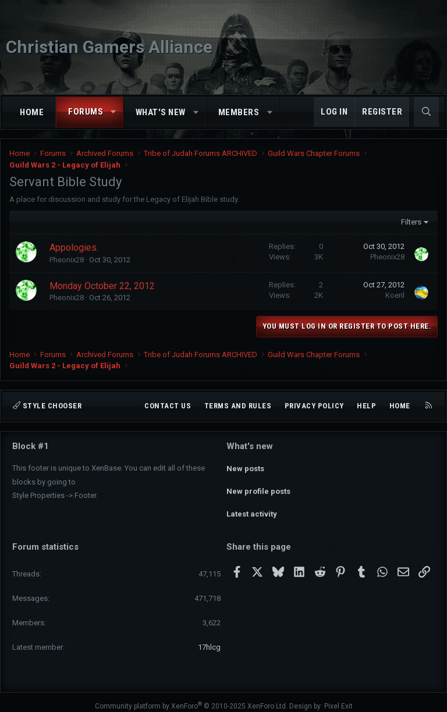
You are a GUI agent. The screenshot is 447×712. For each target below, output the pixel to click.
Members (239, 112)
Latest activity (251, 508)
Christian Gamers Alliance (109, 47)
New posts (245, 466)
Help (366, 405)
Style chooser (47, 405)
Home (32, 112)
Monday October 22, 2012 (102, 285)
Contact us (167, 405)
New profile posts (258, 487)
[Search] (426, 112)
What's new (161, 112)
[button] (114, 112)
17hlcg (209, 639)
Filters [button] (411, 222)
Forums (85, 111)
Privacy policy (314, 405)
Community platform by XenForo (191, 699)
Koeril (395, 295)
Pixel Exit (338, 699)
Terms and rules (238, 405)
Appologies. (73, 247)
